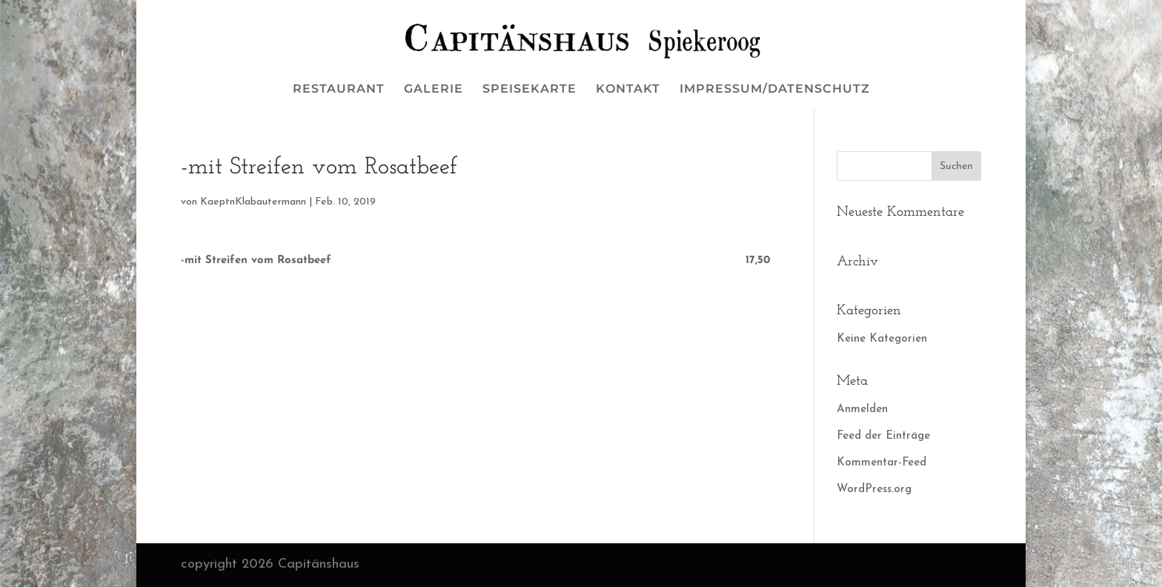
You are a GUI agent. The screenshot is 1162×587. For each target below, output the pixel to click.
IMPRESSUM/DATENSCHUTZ (775, 90)
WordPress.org (874, 489)
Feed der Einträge (883, 436)
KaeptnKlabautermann (253, 202)
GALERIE (433, 90)
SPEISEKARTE (529, 90)
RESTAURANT (339, 90)
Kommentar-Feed (881, 462)
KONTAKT (628, 90)
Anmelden (862, 409)
